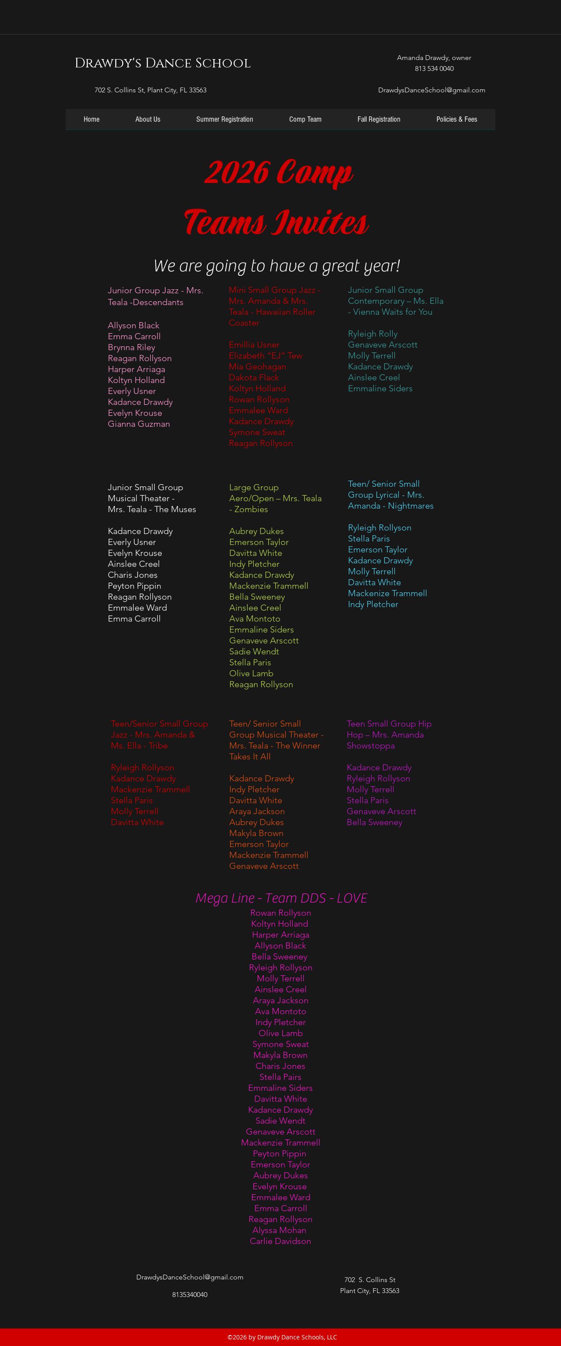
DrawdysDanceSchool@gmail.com (432, 90)
